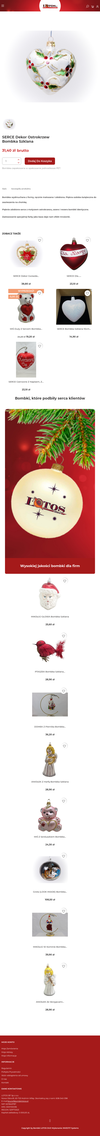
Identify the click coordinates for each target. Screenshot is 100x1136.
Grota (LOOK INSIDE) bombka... (50, 891)
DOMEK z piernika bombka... (50, 726)
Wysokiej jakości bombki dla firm (50, 566)
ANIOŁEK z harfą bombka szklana (50, 781)
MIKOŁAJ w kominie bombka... (50, 946)
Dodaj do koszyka (40, 161)
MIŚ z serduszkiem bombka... (50, 836)
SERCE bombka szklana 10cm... (74, 328)
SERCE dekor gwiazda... (26, 276)
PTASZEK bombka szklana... (50, 671)
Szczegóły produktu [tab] (21, 189)
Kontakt (5, 1083)
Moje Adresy (7, 1052)
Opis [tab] (4, 189)
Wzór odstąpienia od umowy (14, 1075)
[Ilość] (9, 161)
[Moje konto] (97, 6)
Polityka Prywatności (11, 1072)
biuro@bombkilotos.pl (18, 1101)
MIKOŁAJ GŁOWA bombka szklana (50, 616)
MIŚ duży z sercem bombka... (26, 328)
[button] (87, 6)
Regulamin (6, 1068)
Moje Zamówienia (9, 1049)
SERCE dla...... (74, 276)
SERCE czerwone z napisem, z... (26, 381)
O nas (4, 1079)
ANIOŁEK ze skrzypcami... (50, 1001)
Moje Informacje (9, 1056)
